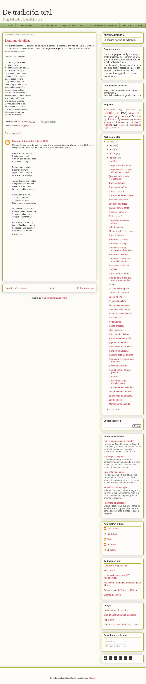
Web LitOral (109, 570)
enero (112, 409)
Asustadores (115, 322)
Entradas (111, 641)
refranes (121, 122)
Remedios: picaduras (119, 265)
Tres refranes (115, 330)
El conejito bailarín (117, 301)
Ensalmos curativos (118, 365)
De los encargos (116, 326)
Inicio (10, 25)
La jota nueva (115, 297)
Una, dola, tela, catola (114, 472)
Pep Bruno (112, 534)
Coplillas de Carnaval (119, 292)
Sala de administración (132, 25)
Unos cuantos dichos (119, 334)
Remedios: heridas (118, 254)
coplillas (111, 116)
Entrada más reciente (16, 288)
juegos (27, 126)
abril (111, 149)
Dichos (112, 284)
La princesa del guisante (120, 396)
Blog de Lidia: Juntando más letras (120, 615)
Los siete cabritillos (118, 204)
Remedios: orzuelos (118, 239)
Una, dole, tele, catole (119, 309)
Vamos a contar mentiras (121, 313)
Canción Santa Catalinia (120, 387)
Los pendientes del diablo (121, 391)
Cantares (113, 376)
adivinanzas (109, 109)
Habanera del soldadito (115, 503)
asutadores (130, 110)
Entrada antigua (85, 288)
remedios (133, 122)
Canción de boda (117, 183)
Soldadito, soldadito (118, 199)
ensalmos (125, 120)
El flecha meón (116, 216)
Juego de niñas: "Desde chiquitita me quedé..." (120, 170)
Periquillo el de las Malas (121, 346)
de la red (137, 117)
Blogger (92, 678)
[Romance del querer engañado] (119, 177)
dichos (110, 119)
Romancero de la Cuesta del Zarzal (120, 590)
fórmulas (137, 120)
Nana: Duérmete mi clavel (121, 195)
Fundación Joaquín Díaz (115, 565)
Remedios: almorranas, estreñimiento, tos (120, 259)
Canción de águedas (119, 351)
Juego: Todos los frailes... (121, 165)
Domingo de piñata (118, 187)
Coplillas (113, 161)
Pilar (109, 539)
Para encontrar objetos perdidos (119, 441)
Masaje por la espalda (119, 404)
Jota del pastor (116, 227)
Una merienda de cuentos (116, 610)
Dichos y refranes (117, 212)
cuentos (124, 116)
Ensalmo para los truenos (121, 355)
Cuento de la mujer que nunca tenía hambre (120, 279)
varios (114, 127)
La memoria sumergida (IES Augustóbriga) (117, 576)
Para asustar (115, 317)
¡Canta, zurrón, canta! (119, 208)
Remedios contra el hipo (120, 338)
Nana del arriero (116, 235)
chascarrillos (135, 113)
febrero (113, 158)
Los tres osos (115, 400)
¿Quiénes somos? (27, 25)
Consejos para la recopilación (103, 25)
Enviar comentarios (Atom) (55, 298)
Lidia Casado (113, 528)
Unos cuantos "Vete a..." (120, 273)
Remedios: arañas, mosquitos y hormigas (120, 248)
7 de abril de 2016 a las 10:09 (35, 141)
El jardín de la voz (112, 595)
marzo (112, 153)
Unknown (16, 141)
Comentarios (113, 646)
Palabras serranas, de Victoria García (121, 624)
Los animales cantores (119, 305)
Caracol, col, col (116, 191)
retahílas (108, 125)
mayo (112, 145)
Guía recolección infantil (73, 25)
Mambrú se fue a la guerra (121, 231)
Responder (17, 234)
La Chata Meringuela (119, 288)
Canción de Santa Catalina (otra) (117, 382)
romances (121, 125)
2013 (109, 141)
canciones (18, 126)
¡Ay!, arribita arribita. (118, 342)
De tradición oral (27, 12)
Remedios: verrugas (118, 243)
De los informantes (49, 25)
